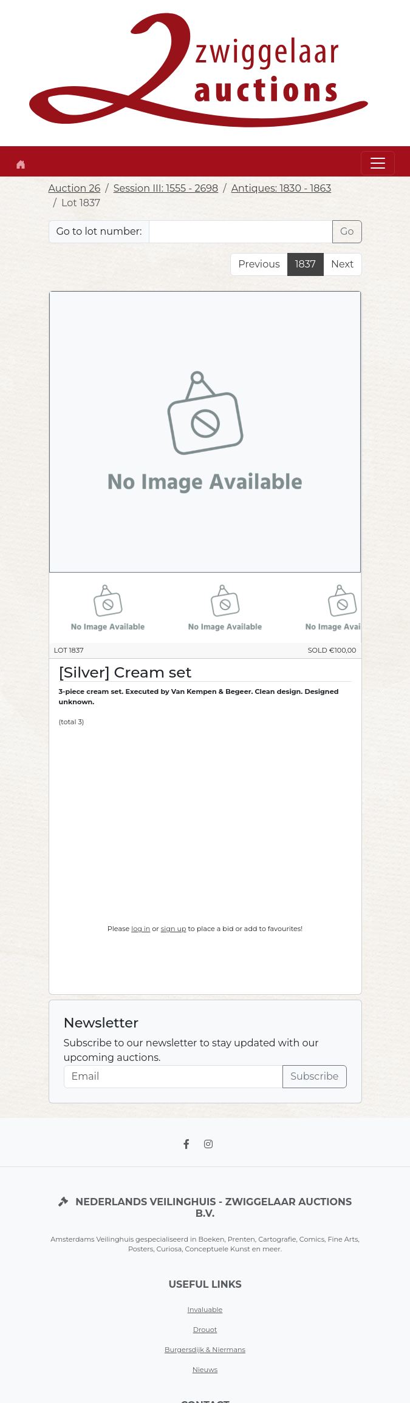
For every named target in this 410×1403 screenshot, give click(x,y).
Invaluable (205, 1309)
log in (140, 928)
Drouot (205, 1329)
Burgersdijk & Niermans (205, 1349)
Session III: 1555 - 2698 (166, 188)
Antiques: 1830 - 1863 (281, 188)
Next (342, 264)
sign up (173, 928)
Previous (258, 264)
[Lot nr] (241, 231)
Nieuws (205, 1369)
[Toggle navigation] (378, 163)
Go (347, 231)
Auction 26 (75, 188)
